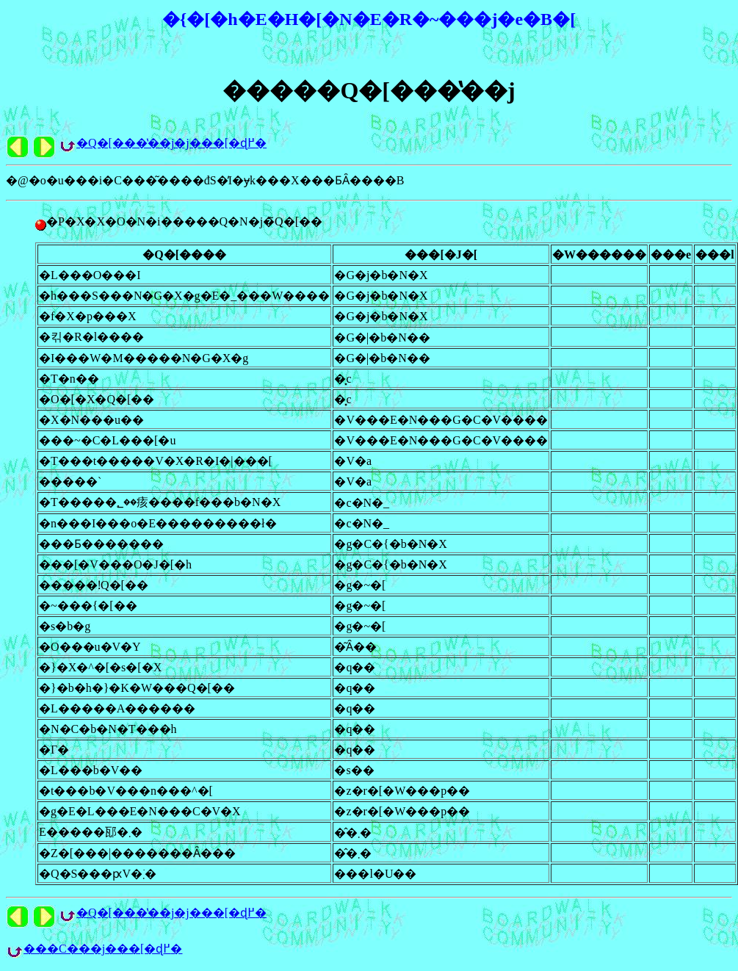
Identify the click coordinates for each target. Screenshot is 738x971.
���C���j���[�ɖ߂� (102, 948)
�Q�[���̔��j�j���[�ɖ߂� (171, 143)
